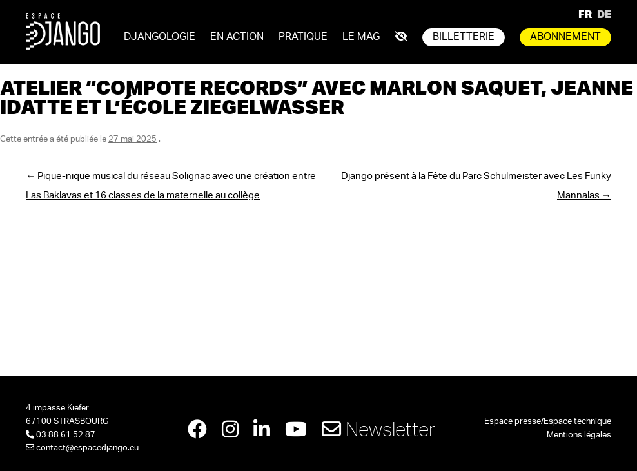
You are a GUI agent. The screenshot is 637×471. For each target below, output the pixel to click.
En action (237, 37)
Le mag (361, 37)
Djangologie (159, 37)
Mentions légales (579, 435)
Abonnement (565, 37)
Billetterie (464, 37)
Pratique (303, 37)
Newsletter (378, 429)
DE (604, 14)
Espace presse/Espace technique (547, 422)
